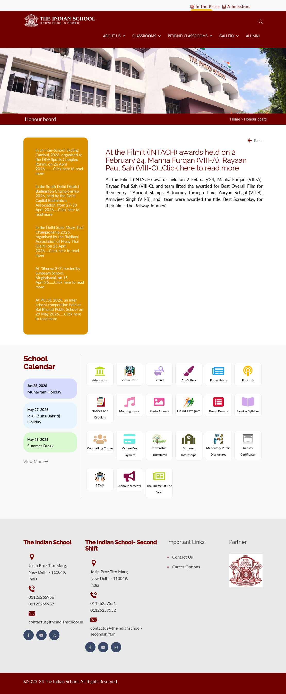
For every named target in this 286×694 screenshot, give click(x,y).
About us (114, 36)
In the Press (205, 6)
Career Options (183, 566)
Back (255, 140)
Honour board (255, 119)
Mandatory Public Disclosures (218, 446)
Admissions (236, 6)
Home (235, 119)
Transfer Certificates (248, 446)
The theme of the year (159, 485)
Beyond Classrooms (190, 36)
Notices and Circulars (100, 409)
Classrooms (146, 36)
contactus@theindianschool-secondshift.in (116, 631)
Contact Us (180, 556)
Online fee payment (129, 448)
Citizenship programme (159, 447)
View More (35, 461)
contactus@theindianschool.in (56, 621)
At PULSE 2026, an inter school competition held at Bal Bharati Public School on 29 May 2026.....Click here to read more (59, 309)
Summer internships (188, 448)
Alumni (253, 36)
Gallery (229, 36)
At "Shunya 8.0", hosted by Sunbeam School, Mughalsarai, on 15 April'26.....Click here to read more (60, 277)
